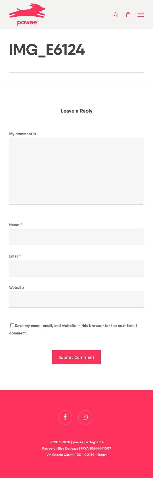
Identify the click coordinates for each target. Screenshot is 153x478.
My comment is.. (23, 133)
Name (15, 224)
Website (16, 287)
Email (15, 256)
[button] (140, 15)
